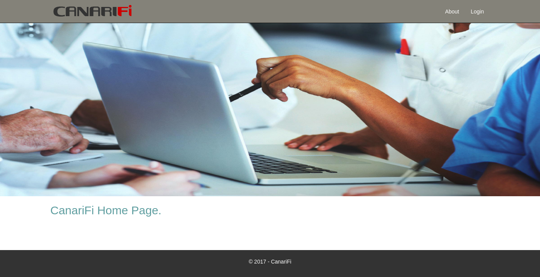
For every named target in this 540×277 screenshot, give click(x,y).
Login (477, 11)
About (452, 11)
